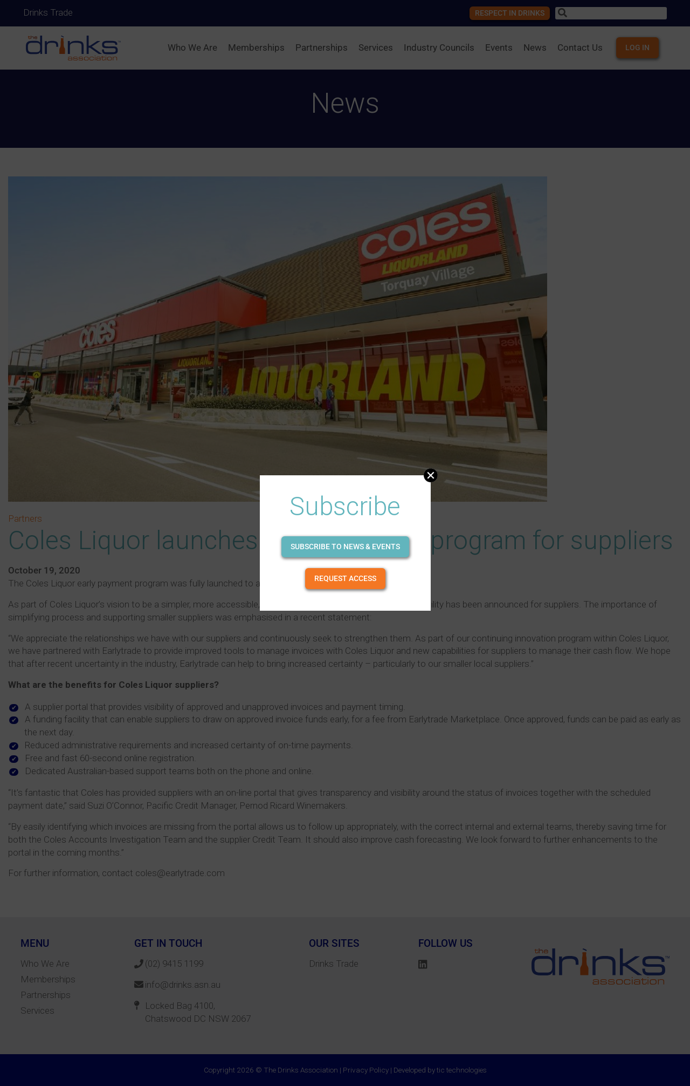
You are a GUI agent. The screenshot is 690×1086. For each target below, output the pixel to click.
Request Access (345, 578)
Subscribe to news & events (345, 546)
